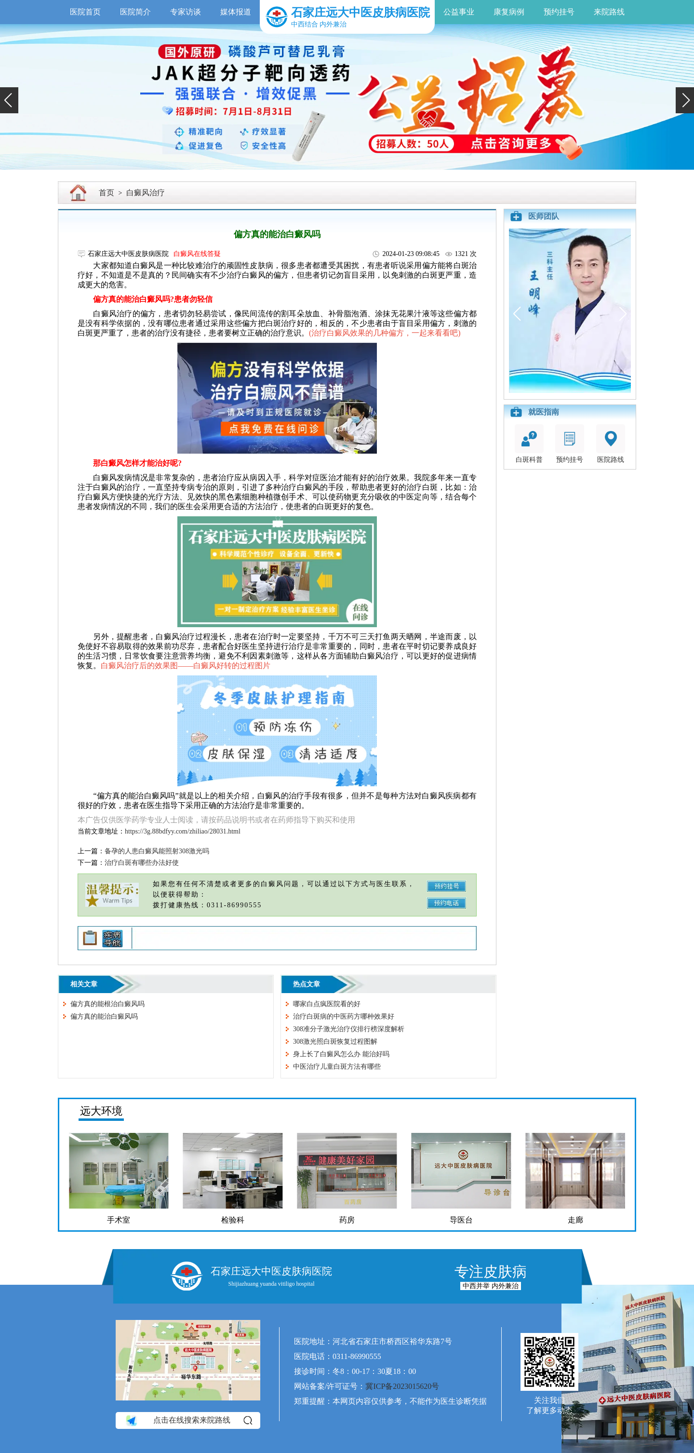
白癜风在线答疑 (197, 253)
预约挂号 (559, 12)
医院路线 (610, 443)
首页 (106, 192)
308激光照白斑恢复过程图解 (335, 1041)
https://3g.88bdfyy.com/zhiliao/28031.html (182, 831)
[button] (9, 100)
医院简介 (135, 12)
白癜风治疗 (145, 192)
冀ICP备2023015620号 (402, 1386)
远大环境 (101, 1111)
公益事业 (458, 12)
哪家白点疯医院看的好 (326, 1004)
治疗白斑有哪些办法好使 (142, 862)
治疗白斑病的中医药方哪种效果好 (343, 1016)
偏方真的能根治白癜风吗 (107, 1004)
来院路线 (609, 12)
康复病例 (509, 12)
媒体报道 (235, 12)
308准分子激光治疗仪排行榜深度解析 (348, 1029)
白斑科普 (529, 443)
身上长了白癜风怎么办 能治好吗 (341, 1054)
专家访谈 (185, 12)
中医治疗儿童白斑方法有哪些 (337, 1066)
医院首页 (85, 12)
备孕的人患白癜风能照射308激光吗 (157, 851)
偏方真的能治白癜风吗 (104, 1016)
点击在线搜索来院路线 (188, 1420)
